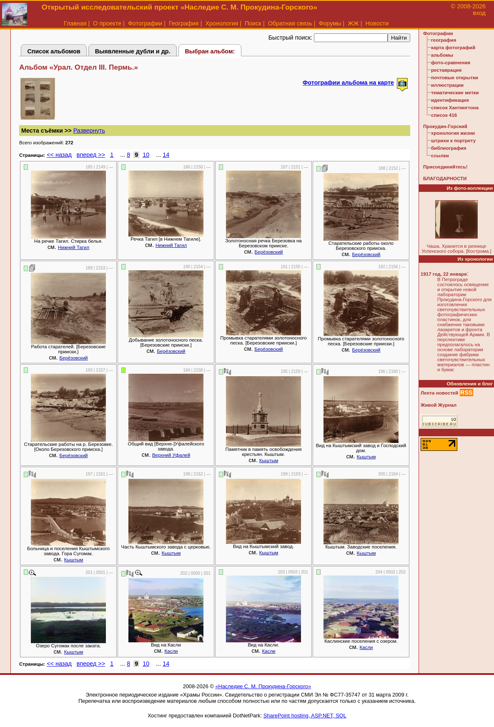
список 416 (444, 115)
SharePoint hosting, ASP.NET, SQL (304, 715)
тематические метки (455, 92)
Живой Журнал (438, 405)
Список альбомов (53, 51)
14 (166, 154)
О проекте (107, 23)
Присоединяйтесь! (445, 166)
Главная (75, 23)
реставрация (446, 70)
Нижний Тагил (73, 247)
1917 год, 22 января (444, 274)
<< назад (59, 154)
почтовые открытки (454, 77)
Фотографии (145, 23)
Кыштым (268, 460)
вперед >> (91, 154)
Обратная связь (290, 23)
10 (146, 154)
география (443, 40)
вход (479, 13)
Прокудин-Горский (445, 126)
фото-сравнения (450, 62)
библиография (448, 148)
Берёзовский (269, 251)
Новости (377, 23)
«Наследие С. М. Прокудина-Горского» (263, 686)
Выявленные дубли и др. (133, 51)
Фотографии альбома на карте (348, 82)
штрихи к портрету (453, 140)
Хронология (221, 23)
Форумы (329, 23)
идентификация (450, 100)
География (184, 23)
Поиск (253, 23)
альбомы (442, 55)
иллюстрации (447, 85)
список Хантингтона (455, 107)
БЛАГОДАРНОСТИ (444, 178)
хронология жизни (453, 133)
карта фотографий (453, 47)
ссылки (440, 155)
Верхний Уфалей (171, 455)
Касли (171, 651)
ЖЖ (353, 23)
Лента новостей (439, 392)
